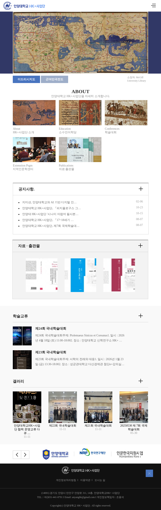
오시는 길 (100, 480)
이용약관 (85, 480)
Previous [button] (19, 275)
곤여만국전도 (54, 79)
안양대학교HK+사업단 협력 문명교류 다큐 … (27, 429)
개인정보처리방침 (66, 480)
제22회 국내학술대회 (62, 425)
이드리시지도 (26, 79)
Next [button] (141, 275)
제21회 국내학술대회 (98, 425)
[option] (41, 275)
